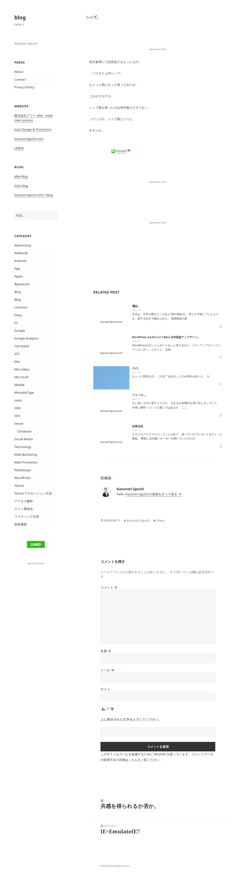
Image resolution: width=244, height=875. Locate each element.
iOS (16, 354)
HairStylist (21, 346)
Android (20, 261)
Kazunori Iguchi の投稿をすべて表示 (151, 494)
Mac (17, 361)
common (21, 307)
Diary (18, 315)
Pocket (121, 151)
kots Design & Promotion (33, 129)
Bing (17, 292)
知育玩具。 (139, 426)
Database (24, 431)
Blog (17, 299)
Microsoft (21, 377)
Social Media (23, 439)
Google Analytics (26, 338)
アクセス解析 (23, 501)
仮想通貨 (20, 524)
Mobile (19, 385)
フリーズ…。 (140, 395)
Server (19, 423)
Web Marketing (25, 454)
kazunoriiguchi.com (28, 139)
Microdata (21, 369)
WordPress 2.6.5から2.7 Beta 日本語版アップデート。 (166, 337)
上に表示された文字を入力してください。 (131, 719)
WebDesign (22, 470)
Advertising (22, 245)
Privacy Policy (24, 87)
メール (107, 670)
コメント (109, 587)
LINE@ (19, 148)
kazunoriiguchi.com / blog (33, 195)
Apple (18, 276)
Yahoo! (19, 485)
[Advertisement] (157, 37)
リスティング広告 (26, 516)
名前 (105, 651)
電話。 (136, 306)
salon (18, 400)
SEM (17, 408)
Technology (22, 447)
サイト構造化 (23, 509)
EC (16, 323)
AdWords (21, 253)
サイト (105, 689)
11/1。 (136, 368)
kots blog (21, 185)
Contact (20, 79)
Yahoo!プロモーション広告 (33, 493)
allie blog (21, 176)
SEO (17, 416)
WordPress (22, 478)
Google (19, 330)
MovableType (24, 392)
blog (20, 17)
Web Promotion (26, 462)
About (18, 72)
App (17, 268)
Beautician (22, 284)
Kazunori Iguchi (138, 520)
